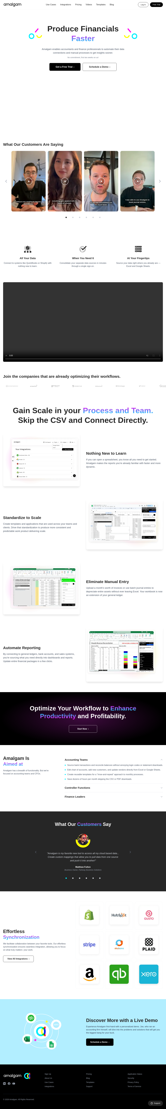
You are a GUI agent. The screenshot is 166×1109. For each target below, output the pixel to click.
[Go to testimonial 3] (79, 878)
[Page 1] (66, 217)
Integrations (65, 4)
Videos (89, 4)
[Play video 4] (137, 181)
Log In (143, 5)
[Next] (160, 181)
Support (89, 1086)
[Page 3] (79, 217)
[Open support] (155, 1103)
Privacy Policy (133, 1082)
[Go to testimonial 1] (66, 878)
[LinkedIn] (4, 1083)
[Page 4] (86, 217)
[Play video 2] (65, 181)
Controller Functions (114, 787)
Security (131, 1078)
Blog (112, 4)
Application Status (135, 1074)
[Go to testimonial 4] (86, 878)
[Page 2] (73, 217)
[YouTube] (13, 1083)
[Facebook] (9, 1083)
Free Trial (156, 5)
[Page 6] (100, 217)
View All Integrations (18, 958)
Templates (101, 4)
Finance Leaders (114, 796)
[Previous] (6, 181)
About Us (48, 1078)
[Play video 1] (28, 181)
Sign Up (48, 1074)
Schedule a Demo (99, 67)
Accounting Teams (114, 759)
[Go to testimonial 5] (93, 878)
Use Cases (51, 4)
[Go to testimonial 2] (73, 878)
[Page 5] (93, 217)
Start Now (83, 728)
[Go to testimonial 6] (100, 878)
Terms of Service (134, 1086)
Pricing (78, 4)
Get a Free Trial (65, 67)
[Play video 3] (101, 181)
